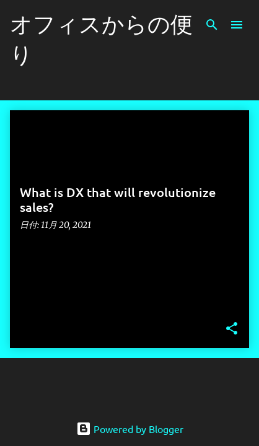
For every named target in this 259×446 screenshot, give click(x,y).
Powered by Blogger (129, 428)
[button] (231, 329)
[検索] (211, 25)
